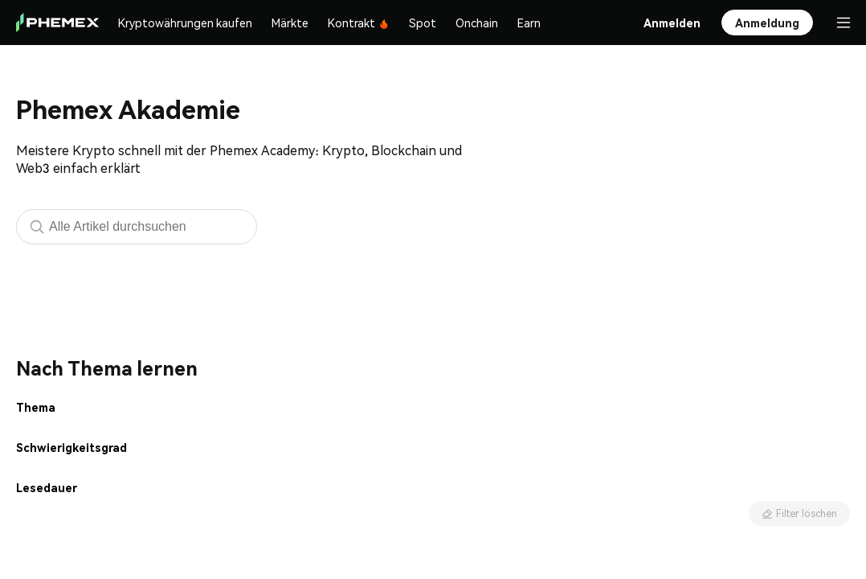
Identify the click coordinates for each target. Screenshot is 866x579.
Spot (422, 22)
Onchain (476, 22)
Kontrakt (359, 22)
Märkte (290, 22)
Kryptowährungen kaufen (185, 22)
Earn (529, 22)
